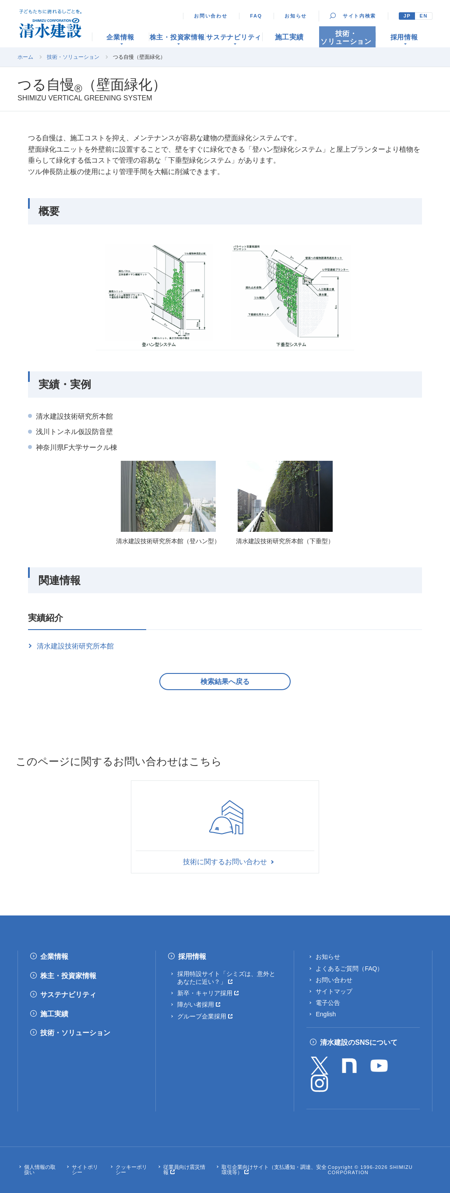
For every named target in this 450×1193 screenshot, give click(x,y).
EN (423, 15)
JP (407, 15)
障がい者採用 (195, 1004)
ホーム (25, 57)
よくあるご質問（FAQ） (349, 968)
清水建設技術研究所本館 (75, 646)
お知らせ (296, 15)
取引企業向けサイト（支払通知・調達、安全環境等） (274, 1170)
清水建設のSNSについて (358, 1042)
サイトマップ (334, 991)
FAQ (256, 15)
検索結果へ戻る (225, 681)
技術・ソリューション (73, 57)
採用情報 (192, 956)
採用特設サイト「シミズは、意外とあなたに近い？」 (226, 977)
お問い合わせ (210, 15)
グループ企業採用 (201, 1016)
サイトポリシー (85, 1170)
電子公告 (328, 1002)
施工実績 (54, 1014)
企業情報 (54, 956)
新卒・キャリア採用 (204, 993)
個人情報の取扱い (40, 1170)
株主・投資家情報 (68, 975)
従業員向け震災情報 (184, 1170)
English (326, 1014)
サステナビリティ (68, 994)
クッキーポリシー (131, 1170)
